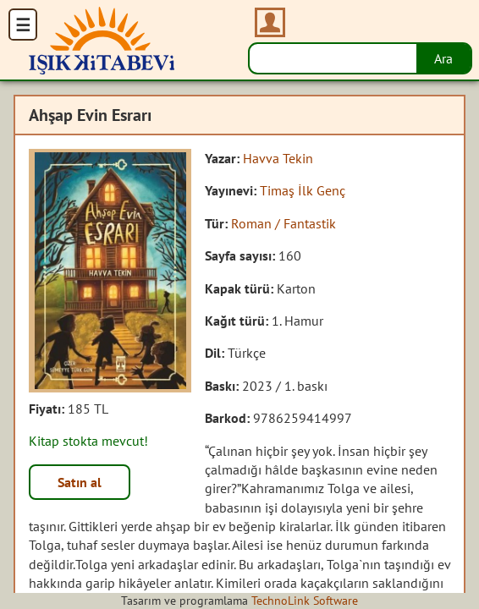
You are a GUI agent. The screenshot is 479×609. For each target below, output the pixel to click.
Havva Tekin (278, 158)
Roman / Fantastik (283, 223)
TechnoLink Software (304, 600)
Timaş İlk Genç (302, 190)
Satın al (80, 482)
